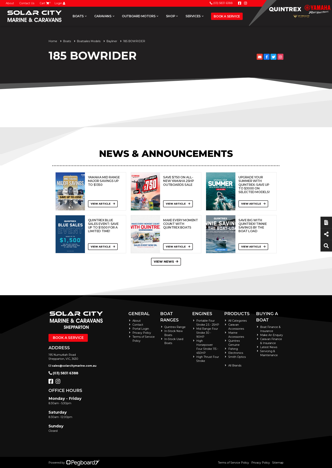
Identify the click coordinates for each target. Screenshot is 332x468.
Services (193, 16)
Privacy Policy (141, 332)
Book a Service (227, 16)
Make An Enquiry (271, 335)
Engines (202, 313)
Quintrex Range (175, 327)
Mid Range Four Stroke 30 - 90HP (207, 333)
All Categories (237, 320)
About (10, 3)
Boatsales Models (88, 41)
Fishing (233, 349)
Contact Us (26, 3)
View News (166, 261)
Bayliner (111, 41)
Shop (170, 16)
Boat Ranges (169, 317)
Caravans (103, 16)
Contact (137, 324)
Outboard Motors (138, 16)
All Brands (234, 365)
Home (52, 41)
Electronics (235, 353)
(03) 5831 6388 (221, 3)
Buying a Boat (267, 317)
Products (237, 313)
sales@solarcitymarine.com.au (72, 365)
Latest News (268, 347)
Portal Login (140, 328)
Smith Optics (237, 357)
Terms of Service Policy (233, 462)
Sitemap (278, 462)
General (139, 313)
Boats (78, 16)
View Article (103, 203)
